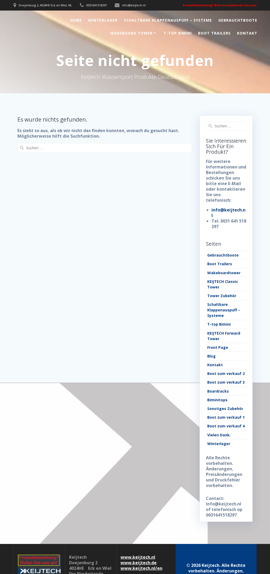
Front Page (217, 347)
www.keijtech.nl (137, 557)
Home (76, 20)
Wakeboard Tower (131, 33)
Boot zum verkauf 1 (226, 417)
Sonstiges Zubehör (225, 408)
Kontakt (247, 33)
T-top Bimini (177, 33)
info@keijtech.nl (228, 212)
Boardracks (218, 391)
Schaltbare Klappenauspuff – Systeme (168, 20)
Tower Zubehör (221, 295)
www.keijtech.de (138, 563)
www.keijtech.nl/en (141, 568)
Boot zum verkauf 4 (226, 425)
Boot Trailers (214, 33)
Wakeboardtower (223, 272)
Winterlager (103, 20)
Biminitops (217, 399)
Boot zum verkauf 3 (226, 382)
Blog (211, 356)
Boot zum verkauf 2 (226, 373)
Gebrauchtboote (237, 20)
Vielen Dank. (219, 434)
